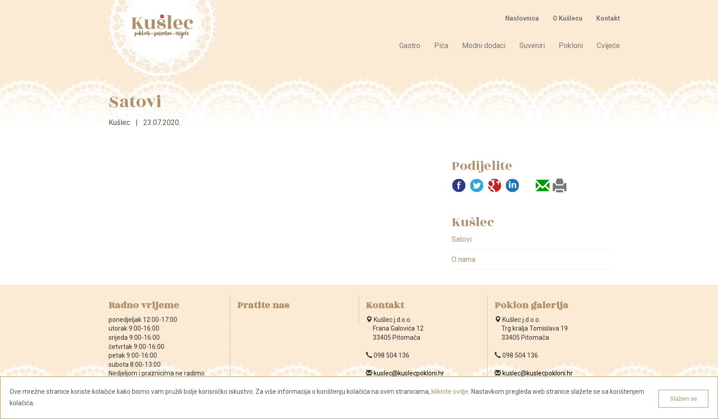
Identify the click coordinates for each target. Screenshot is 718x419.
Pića (441, 45)
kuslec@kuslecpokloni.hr (409, 373)
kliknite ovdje (449, 391)
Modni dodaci (484, 45)
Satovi (461, 239)
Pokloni (571, 45)
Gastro (409, 45)
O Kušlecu (567, 18)
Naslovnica (522, 18)
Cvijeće (608, 45)
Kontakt (608, 18)
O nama (463, 259)
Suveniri (532, 45)
